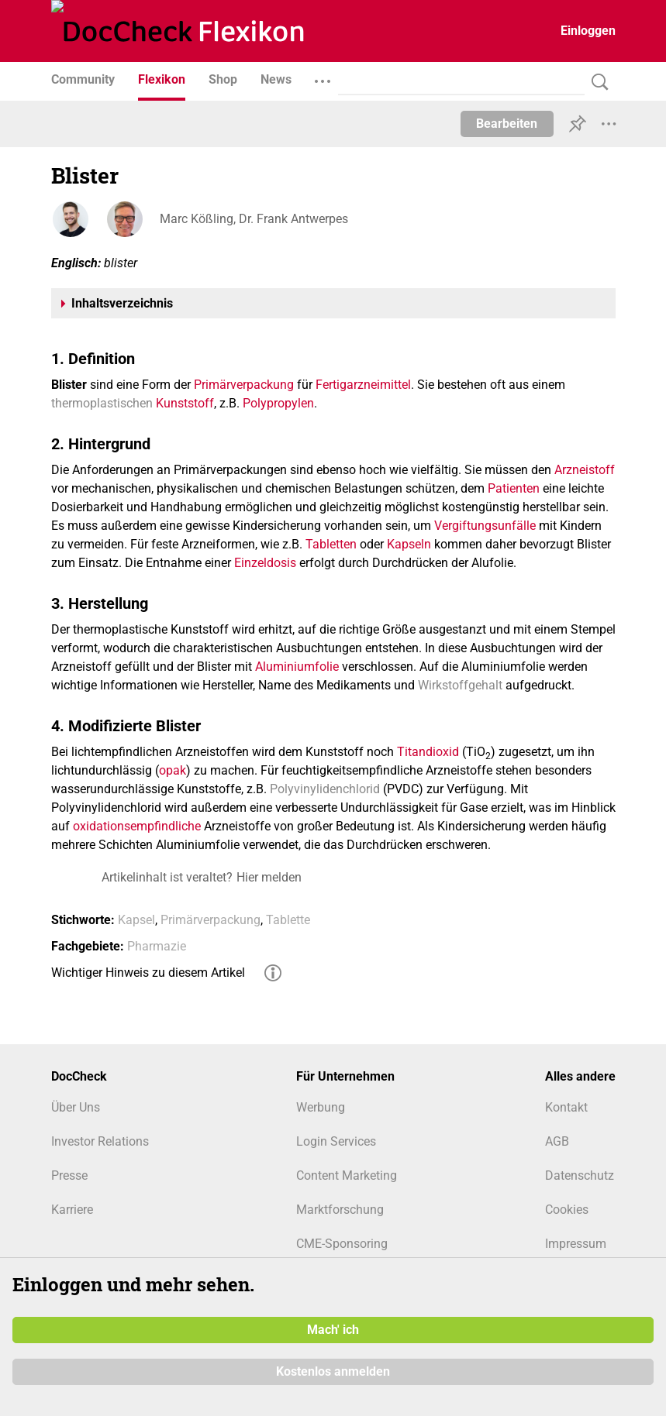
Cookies (566, 1209)
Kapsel (136, 919)
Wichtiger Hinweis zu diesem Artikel (148, 972)
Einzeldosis (265, 562)
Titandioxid (428, 751)
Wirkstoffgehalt (460, 685)
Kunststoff (185, 403)
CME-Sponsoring (342, 1243)
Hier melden (269, 877)
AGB (557, 1141)
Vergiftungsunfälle (485, 525)
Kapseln (409, 544)
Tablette (288, 919)
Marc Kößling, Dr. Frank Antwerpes (254, 218)
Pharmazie (156, 946)
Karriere (72, 1209)
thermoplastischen (102, 403)
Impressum (575, 1243)
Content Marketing (346, 1175)
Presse (69, 1175)
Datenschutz (579, 1175)
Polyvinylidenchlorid (325, 789)
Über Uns (75, 1107)
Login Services (336, 1141)
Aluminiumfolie (297, 666)
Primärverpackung (244, 384)
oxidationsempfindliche (137, 826)
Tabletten (331, 544)
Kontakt (566, 1107)
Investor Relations (100, 1141)
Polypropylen (278, 403)
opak (172, 770)
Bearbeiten (506, 123)
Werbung (320, 1107)
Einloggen (588, 30)
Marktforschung (340, 1209)
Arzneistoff (584, 469)
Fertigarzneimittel (363, 384)
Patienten (514, 488)
